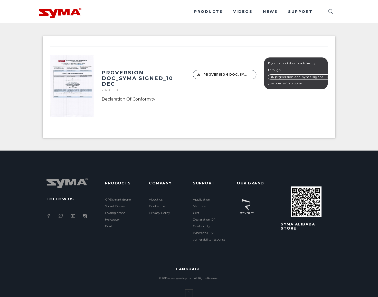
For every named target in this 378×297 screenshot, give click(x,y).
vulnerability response (209, 239)
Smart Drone (115, 206)
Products (208, 11)
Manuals (199, 206)
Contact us (157, 206)
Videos (243, 11)
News (270, 11)
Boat (108, 226)
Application (201, 199)
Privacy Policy (159, 213)
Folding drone (115, 213)
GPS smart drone (118, 199)
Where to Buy (203, 233)
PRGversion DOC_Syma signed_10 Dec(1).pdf (227, 75)
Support (300, 11)
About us (156, 199)
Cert (196, 213)
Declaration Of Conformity (128, 99)
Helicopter (112, 219)
